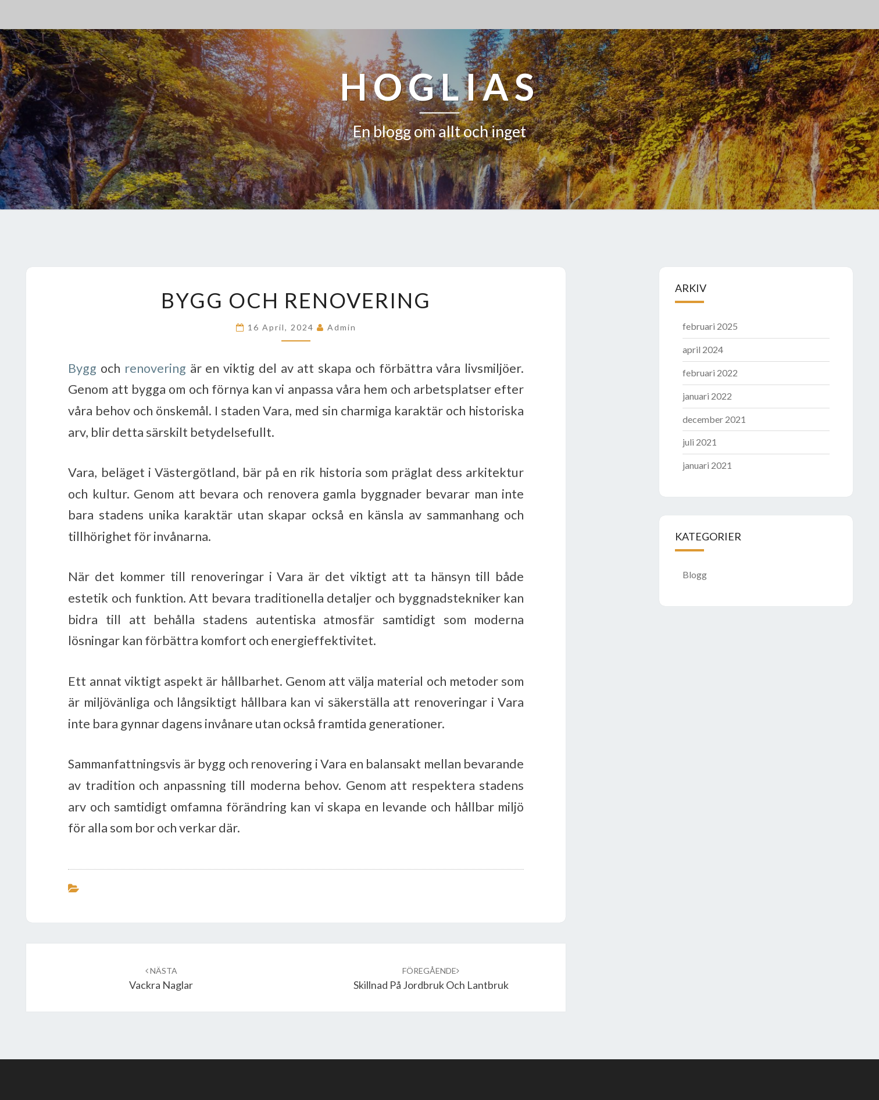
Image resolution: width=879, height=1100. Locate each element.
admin (341, 327)
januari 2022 (707, 395)
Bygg (82, 368)
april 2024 (703, 349)
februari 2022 (710, 372)
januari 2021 (707, 465)
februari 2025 (710, 326)
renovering (155, 368)
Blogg (695, 574)
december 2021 (714, 419)
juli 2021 (700, 441)
